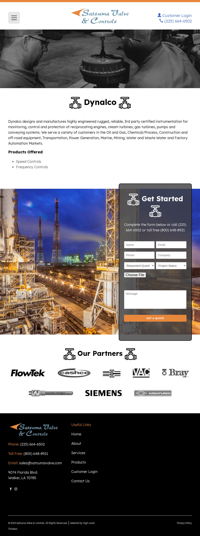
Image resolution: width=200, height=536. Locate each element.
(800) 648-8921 (36, 453)
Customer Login (174, 15)
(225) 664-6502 (175, 21)
